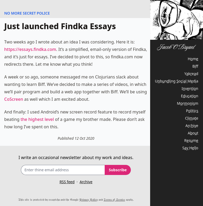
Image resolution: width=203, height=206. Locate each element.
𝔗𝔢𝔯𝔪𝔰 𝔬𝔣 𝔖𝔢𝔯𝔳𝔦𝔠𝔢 (114, 199)
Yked (191, 73)
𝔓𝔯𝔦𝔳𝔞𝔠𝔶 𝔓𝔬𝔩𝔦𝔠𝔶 (88, 199)
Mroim (187, 103)
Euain (190, 95)
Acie (191, 125)
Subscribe (118, 169)
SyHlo (190, 147)
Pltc (192, 110)
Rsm (191, 140)
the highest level (37, 119)
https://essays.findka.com (30, 49)
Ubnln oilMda (176, 81)
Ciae (191, 118)
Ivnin (190, 88)
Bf (195, 66)
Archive (86, 181)
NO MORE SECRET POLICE (27, 13)
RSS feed (67, 181)
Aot (193, 132)
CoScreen (13, 99)
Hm (193, 58)
